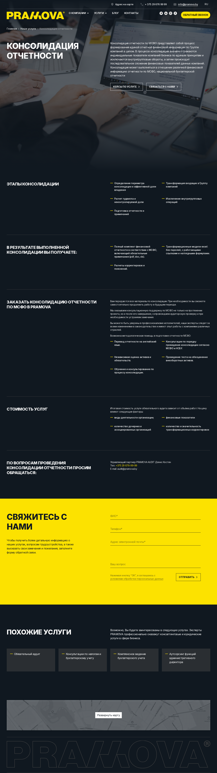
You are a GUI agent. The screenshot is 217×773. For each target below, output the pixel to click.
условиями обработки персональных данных (136, 578)
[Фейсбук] (175, 13)
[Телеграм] (161, 13)
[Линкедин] (166, 13)
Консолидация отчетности (56, 28)
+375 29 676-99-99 (126, 465)
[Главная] (36, 16)
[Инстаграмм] (170, 13)
